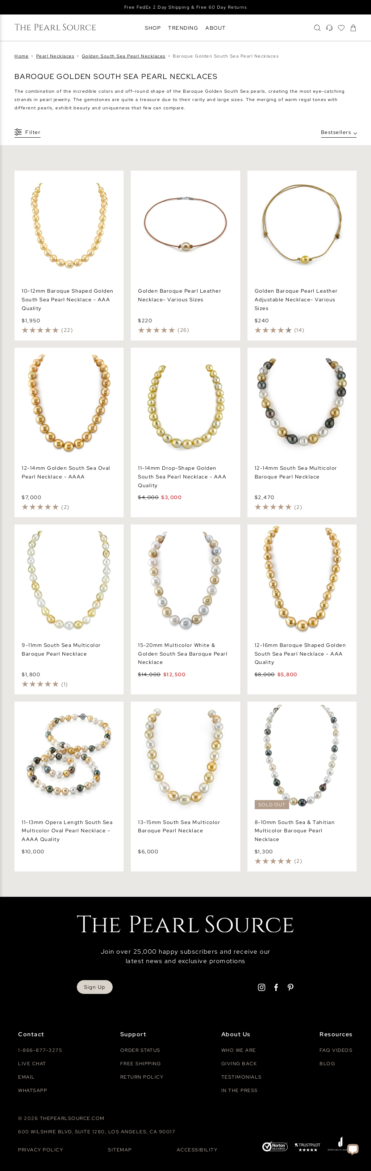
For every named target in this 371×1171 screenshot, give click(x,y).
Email (26, 1077)
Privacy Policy (40, 1150)
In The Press (239, 1090)
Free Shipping (140, 1064)
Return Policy (142, 1077)
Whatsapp (32, 1090)
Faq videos (336, 1050)
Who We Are (238, 1050)
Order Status (140, 1050)
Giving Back (239, 1064)
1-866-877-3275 (40, 1050)
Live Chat (32, 1064)
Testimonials (241, 1077)
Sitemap (120, 1150)
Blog (327, 1064)
